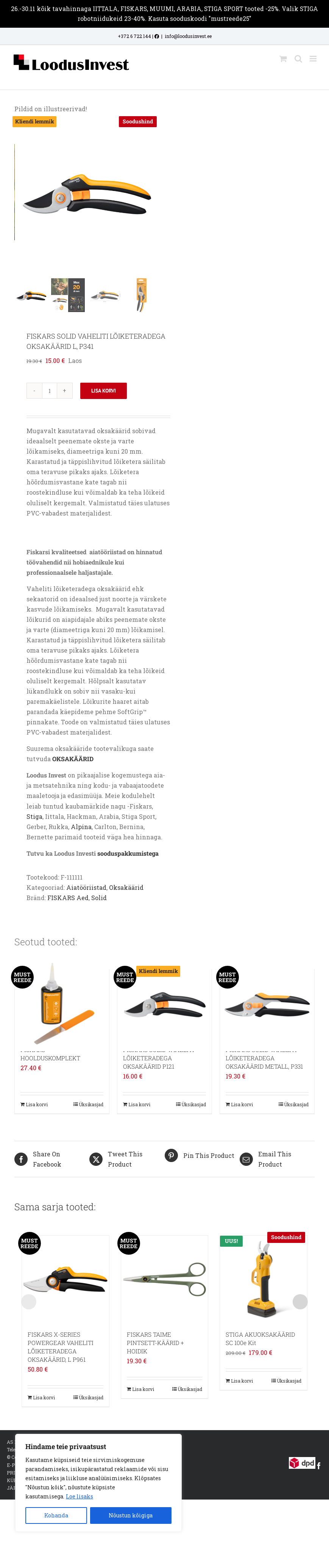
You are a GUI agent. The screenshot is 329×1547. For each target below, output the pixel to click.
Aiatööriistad (86, 887)
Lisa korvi (103, 390)
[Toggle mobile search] (298, 59)
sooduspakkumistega (128, 853)
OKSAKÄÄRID (73, 759)
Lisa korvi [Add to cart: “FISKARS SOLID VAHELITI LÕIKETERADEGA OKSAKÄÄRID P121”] (139, 1104)
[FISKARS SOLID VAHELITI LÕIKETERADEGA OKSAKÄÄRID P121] (164, 1004)
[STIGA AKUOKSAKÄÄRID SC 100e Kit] (263, 1279)
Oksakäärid (126, 887)
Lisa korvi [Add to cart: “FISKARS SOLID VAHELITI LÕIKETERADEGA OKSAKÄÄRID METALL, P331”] (242, 1104)
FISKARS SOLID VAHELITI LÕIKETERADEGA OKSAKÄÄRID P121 (158, 1058)
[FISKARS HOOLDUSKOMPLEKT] (62, 1004)
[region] (98, 1483)
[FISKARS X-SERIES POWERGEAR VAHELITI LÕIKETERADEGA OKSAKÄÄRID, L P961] (65, 1279)
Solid (99, 898)
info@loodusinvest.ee (188, 36)
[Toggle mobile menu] (314, 59)
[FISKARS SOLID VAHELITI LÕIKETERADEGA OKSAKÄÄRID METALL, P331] (267, 1004)
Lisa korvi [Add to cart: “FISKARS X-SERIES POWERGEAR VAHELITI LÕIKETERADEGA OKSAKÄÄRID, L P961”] (44, 1397)
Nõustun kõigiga (131, 1515)
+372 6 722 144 (134, 36)
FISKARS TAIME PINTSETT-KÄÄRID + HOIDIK (155, 1343)
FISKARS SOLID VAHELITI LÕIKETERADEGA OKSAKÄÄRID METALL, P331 (264, 1058)
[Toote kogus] (49, 390)
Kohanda (56, 1515)
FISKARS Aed (68, 898)
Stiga (34, 816)
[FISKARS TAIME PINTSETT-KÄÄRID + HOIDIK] (164, 1279)
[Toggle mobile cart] (283, 59)
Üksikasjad (91, 1104)
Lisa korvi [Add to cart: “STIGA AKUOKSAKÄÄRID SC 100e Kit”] (242, 1381)
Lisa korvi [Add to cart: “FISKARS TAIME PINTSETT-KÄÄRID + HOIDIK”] (143, 1389)
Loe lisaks (79, 1496)
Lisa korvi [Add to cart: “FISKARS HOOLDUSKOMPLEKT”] (37, 1104)
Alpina (81, 827)
